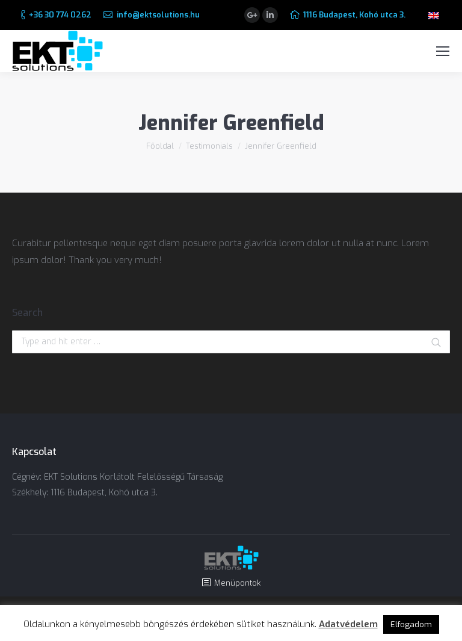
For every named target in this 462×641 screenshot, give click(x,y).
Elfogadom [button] (411, 624)
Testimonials (209, 146)
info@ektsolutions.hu (158, 15)
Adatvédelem (348, 624)
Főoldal (160, 146)
